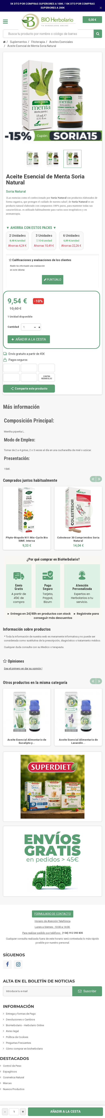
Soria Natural (16, 191)
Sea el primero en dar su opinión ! (23, 668)
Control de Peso (12, 1065)
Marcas (7, 1083)
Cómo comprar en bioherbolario (24, 1048)
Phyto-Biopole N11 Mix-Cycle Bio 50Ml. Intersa (27, 539)
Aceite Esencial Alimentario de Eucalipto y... (26, 741)
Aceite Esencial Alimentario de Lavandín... (78, 741)
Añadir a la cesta (65, 1111)
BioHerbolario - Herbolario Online (25, 1025)
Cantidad (13, 326)
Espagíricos (10, 1071)
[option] (26, 518)
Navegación (5, 22)
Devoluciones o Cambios (20, 1019)
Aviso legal (12, 1031)
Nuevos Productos (13, 1089)
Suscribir (87, 991)
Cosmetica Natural (13, 1077)
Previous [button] (93, 479)
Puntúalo (52, 279)
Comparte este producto (29, 388)
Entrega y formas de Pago (21, 1013)
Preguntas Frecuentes (18, 1042)
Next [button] (99, 479)
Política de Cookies (17, 1037)
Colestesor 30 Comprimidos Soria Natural (78, 539)
